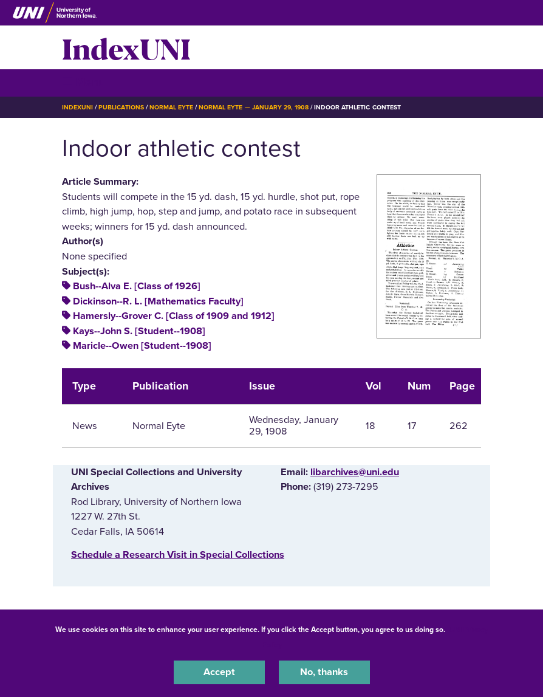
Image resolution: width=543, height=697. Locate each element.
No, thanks (324, 672)
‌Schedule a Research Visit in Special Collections (177, 555)
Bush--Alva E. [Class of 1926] (136, 286)
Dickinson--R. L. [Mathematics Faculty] (158, 301)
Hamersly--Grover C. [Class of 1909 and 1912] (174, 316)
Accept (219, 672)
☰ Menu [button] (83, 82)
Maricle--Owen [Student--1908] (142, 346)
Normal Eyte (171, 107)
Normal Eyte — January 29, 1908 (254, 107)
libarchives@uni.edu (354, 472)
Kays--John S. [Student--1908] (139, 331)
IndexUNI (126, 47)
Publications (120, 107)
